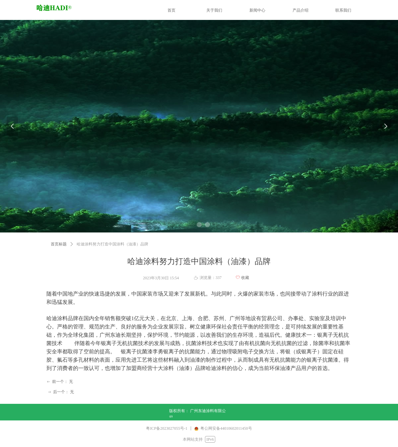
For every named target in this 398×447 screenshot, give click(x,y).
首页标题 (59, 244)
